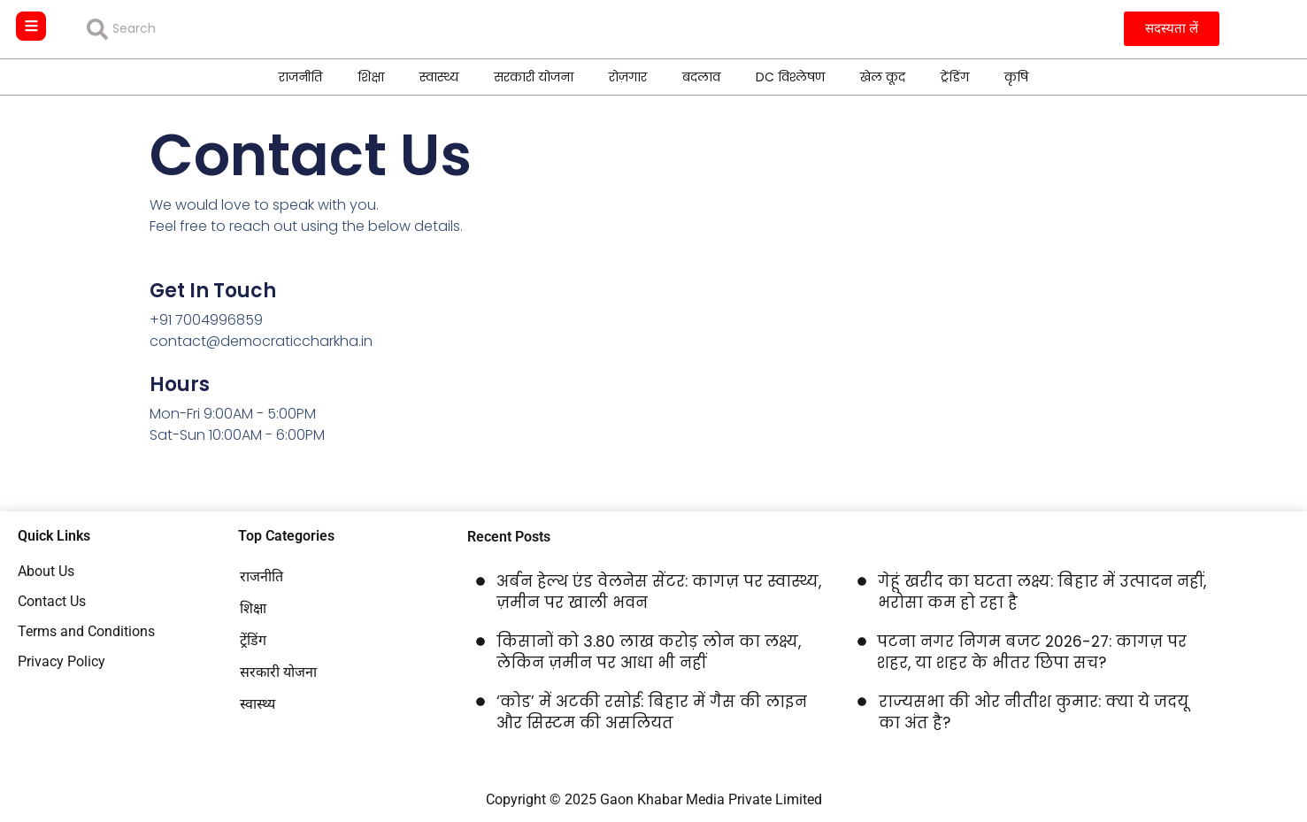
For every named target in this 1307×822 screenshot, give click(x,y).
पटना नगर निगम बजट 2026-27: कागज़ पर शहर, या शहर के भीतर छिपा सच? (1032, 652)
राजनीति (300, 76)
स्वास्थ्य (438, 76)
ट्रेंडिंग (955, 76)
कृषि (1016, 76)
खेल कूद (882, 76)
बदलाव (701, 76)
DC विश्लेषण (790, 76)
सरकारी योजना (533, 76)
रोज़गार (628, 76)
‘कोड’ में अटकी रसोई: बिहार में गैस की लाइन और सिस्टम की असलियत (651, 712)
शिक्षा (371, 76)
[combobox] (215, 29)
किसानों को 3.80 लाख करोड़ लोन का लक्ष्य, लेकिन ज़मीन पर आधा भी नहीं (648, 652)
